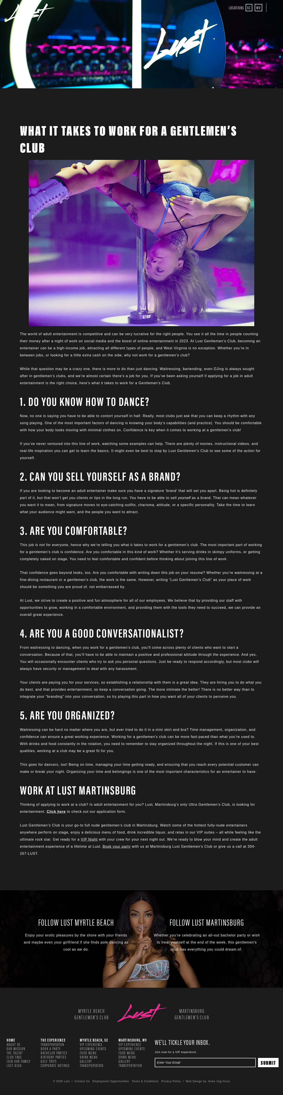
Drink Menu (89, 1057)
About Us (14, 1044)
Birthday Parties (54, 1057)
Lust (29, 12)
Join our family (19, 1061)
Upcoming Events (93, 1048)
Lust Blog (14, 1065)
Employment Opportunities (111, 1081)
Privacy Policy (171, 1081)
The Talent (15, 1053)
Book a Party (51, 1048)
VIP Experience (91, 1044)
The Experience (53, 1040)
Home (11, 1040)
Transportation (52, 1044)
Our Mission (16, 1048)
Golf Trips (49, 1061)
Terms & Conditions (145, 1081)
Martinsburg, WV (133, 1040)
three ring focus (219, 1081)
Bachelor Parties (54, 1053)
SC (249, 7)
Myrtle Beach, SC (94, 1040)
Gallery (86, 1061)
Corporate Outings (55, 1065)
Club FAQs (14, 1057)
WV (258, 7)
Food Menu (88, 1053)
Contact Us (82, 1081)
